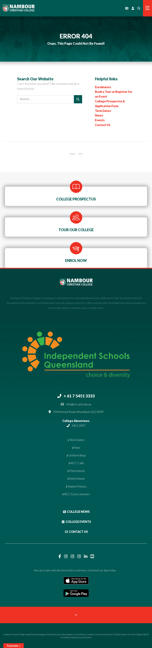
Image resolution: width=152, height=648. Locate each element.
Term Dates (103, 111)
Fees (76, 447)
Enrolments (103, 87)
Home (72, 153)
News (99, 115)
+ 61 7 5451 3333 (79, 395)
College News (76, 511)
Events (100, 120)
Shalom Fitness (76, 486)
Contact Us (102, 125)
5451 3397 (78, 425)
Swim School (76, 478)
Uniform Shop (76, 455)
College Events (76, 521)
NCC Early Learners (76, 494)
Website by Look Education (81, 637)
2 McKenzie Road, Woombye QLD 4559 (78, 412)
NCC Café (76, 463)
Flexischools (76, 471)
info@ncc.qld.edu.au (78, 404)
